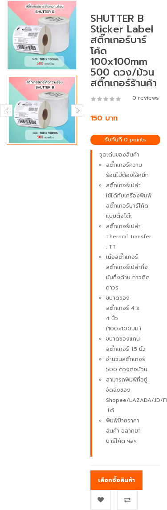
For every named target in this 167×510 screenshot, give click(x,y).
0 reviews (145, 98)
